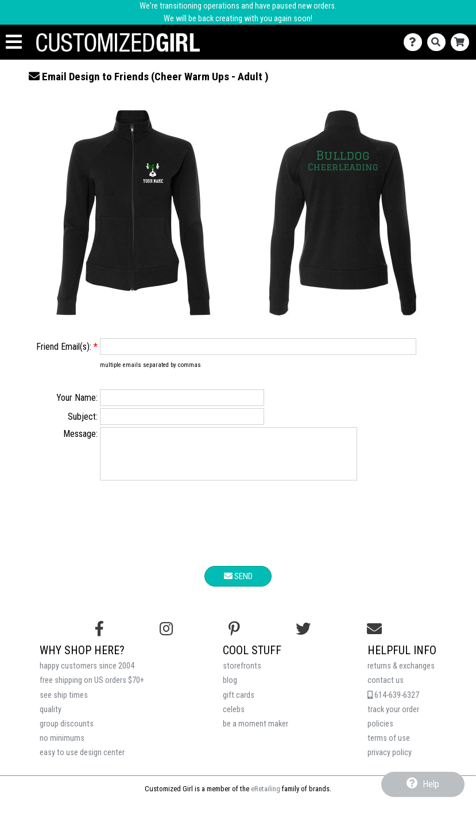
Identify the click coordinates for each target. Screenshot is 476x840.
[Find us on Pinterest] (234, 637)
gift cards (238, 704)
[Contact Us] (415, 42)
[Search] (439, 42)
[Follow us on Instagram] (166, 637)
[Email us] (374, 637)
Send (238, 585)
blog (230, 689)
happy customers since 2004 (87, 674)
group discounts (67, 732)
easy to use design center (82, 761)
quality (50, 718)
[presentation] (238, 533)
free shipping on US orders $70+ (92, 689)
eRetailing (265, 797)
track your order (393, 718)
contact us (385, 689)
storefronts (242, 674)
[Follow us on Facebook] (99, 637)
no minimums (62, 747)
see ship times (64, 704)
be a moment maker (255, 732)
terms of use (388, 747)
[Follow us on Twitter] (303, 637)
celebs (234, 718)
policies (380, 732)
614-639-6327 (393, 704)
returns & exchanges (401, 674)
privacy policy (389, 761)
